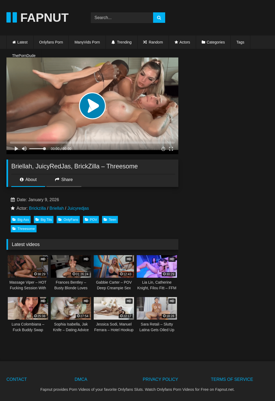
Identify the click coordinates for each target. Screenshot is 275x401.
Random (153, 42)
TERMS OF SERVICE (232, 379)
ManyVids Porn (87, 42)
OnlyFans (68, 220)
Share (64, 179)
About (28, 179)
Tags (240, 42)
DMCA (81, 379)
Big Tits (43, 220)
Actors (184, 42)
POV (91, 220)
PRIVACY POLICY (160, 379)
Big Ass (20, 220)
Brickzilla (37, 208)
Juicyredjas (78, 208)
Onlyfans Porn (51, 42)
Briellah (56, 208)
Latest (22, 42)
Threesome (23, 229)
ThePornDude (23, 55)
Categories (216, 42)
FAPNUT (37, 17)
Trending (121, 42)
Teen (110, 220)
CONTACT (16, 379)
